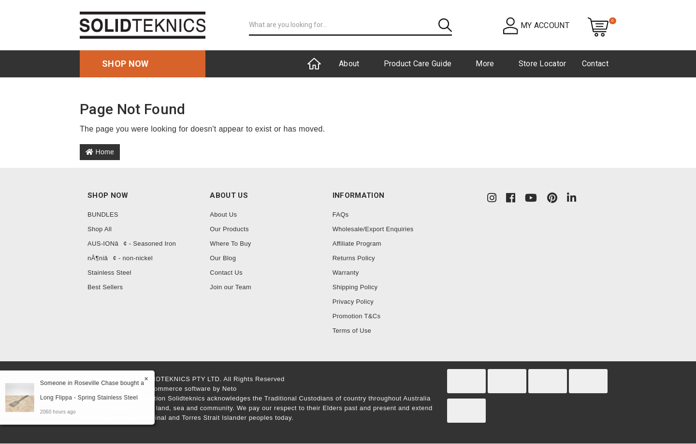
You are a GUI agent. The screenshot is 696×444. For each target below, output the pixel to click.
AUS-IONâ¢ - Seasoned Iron (131, 243)
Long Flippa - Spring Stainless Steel (88, 397)
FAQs (341, 214)
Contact (595, 63)
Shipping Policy (355, 287)
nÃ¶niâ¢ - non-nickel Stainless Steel (120, 265)
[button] (536, 25)
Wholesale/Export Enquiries (373, 229)
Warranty (346, 272)
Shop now (125, 64)
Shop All (99, 229)
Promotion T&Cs (357, 316)
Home (100, 152)
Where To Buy (230, 243)
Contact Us (226, 272)
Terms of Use (352, 330)
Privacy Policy (353, 301)
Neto (229, 388)
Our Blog (223, 258)
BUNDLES (102, 214)
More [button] (485, 63)
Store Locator (542, 63)
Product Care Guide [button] (418, 63)
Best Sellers (105, 287)
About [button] (349, 63)
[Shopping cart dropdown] (598, 26)
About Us (223, 214)
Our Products (229, 229)
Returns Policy (354, 258)
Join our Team (230, 287)
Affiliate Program (357, 243)
